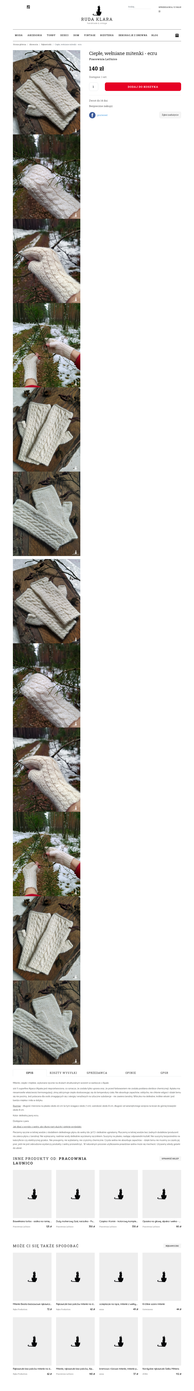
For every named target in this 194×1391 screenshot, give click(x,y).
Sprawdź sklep (170, 1158)
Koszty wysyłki (63, 1073)
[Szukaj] (149, 7)
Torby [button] (51, 35)
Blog (154, 35)
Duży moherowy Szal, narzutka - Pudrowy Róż (75, 1221)
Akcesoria (33, 44)
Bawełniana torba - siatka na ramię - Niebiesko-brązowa (32, 1221)
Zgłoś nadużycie (170, 114)
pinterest (102, 115)
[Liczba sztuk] (93, 86)
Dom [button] (76, 35)
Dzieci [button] (64, 35)
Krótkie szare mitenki (153, 1304)
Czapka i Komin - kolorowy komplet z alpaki (118, 1221)
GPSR (164, 1073)
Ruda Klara (97, 17)
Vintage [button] (89, 35)
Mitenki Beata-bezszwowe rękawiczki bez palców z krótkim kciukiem (32, 1304)
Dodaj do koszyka (143, 87)
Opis (29, 1073)
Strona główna (19, 44)
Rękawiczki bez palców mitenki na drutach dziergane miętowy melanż (32, 1368)
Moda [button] (19, 35)
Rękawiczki (46, 44)
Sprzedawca (97, 1073)
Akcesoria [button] (34, 35)
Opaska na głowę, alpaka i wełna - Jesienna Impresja (161, 1221)
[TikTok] (28, 7)
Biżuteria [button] (107, 35)
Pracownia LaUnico (103, 59)
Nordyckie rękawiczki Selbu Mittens (160, 1368)
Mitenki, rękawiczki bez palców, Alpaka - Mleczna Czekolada (75, 1368)
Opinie (130, 1073)
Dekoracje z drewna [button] (133, 35)
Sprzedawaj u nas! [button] (170, 7)
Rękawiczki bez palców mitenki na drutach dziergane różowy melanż (75, 1304)
